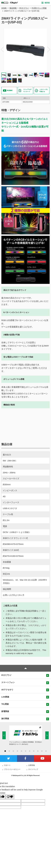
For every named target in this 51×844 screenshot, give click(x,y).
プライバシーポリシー (12, 769)
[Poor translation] (10, 797)
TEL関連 (5, 704)
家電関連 (5, 711)
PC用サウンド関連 (39, 8)
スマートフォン (8, 682)
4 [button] (17, 751)
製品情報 (13, 8)
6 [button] (25, 751)
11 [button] (46, 751)
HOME (4, 8)
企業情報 (31, 765)
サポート (7, 765)
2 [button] (9, 751)
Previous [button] (2, 49)
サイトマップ (33, 769)
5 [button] (21, 751)
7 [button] (29, 751)
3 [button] (13, 751)
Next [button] (48, 49)
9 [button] (37, 751)
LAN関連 (5, 697)
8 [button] (33, 751)
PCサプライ (24, 8)
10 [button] (42, 751)
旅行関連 (5, 718)
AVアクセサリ (7, 690)
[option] (25, 49)
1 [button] (5, 751)
